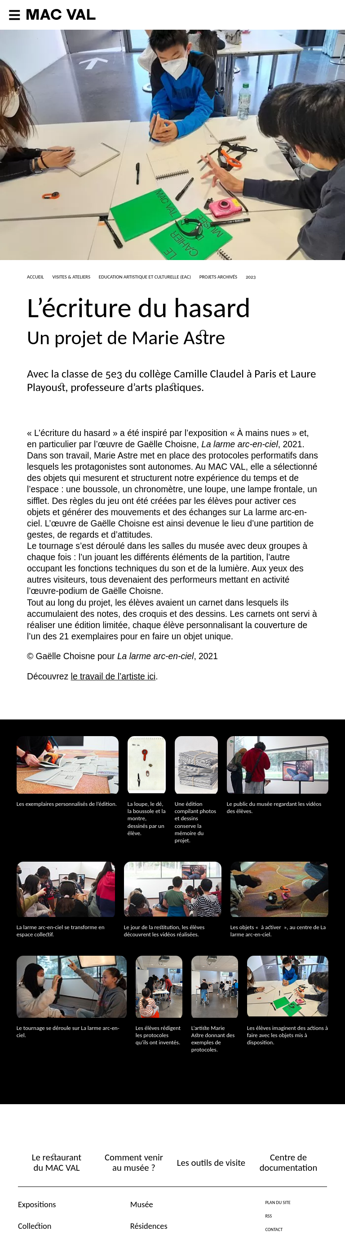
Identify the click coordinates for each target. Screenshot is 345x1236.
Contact (274, 1229)
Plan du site (277, 1202)
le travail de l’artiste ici (113, 676)
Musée (141, 1204)
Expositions (37, 1204)
